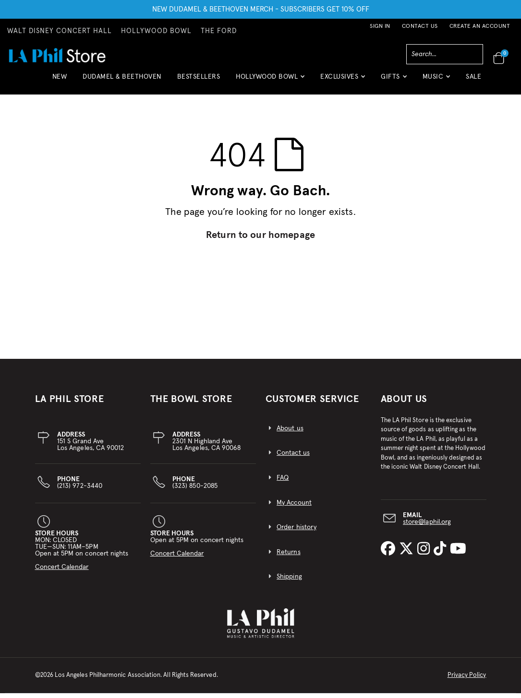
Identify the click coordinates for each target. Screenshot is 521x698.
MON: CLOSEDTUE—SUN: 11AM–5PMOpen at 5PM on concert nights (82, 555)
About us (290, 433)
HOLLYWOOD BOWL (156, 31)
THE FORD (219, 31)
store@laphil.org (427, 526)
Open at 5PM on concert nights (197, 548)
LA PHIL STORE (69, 404)
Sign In (380, 26)
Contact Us (420, 26)
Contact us (293, 458)
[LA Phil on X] (408, 554)
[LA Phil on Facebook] (390, 554)
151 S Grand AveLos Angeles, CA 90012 (90, 446)
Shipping (289, 582)
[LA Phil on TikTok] (442, 554)
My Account (294, 507)
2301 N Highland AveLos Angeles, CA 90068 (206, 446)
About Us (404, 404)
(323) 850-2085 (195, 487)
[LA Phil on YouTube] (458, 554)
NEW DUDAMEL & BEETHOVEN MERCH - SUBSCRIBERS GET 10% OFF (260, 9)
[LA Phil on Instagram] (425, 554)
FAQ (283, 482)
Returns (288, 557)
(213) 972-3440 (79, 487)
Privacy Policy (467, 680)
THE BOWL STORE (191, 404)
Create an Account (479, 26)
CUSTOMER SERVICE (312, 404)
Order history (296, 532)
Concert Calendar (62, 571)
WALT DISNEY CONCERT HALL (59, 31)
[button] (270, 80)
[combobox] (444, 54)
